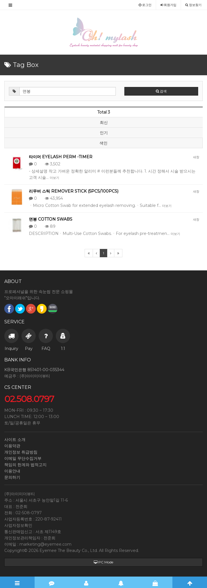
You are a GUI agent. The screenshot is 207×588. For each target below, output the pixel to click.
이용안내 (12, 471)
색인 (103, 143)
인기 (104, 132)
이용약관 (12, 445)
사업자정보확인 (18, 525)
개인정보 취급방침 (20, 452)
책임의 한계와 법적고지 (25, 464)
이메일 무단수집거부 (22, 458)
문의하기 (12, 477)
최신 (104, 122)
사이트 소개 (14, 439)
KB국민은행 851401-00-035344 (34, 369)
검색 (161, 91)
